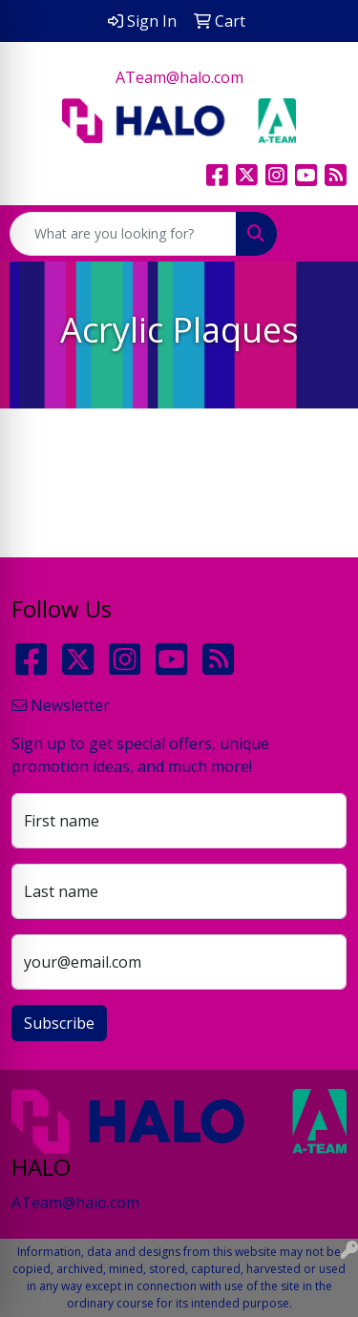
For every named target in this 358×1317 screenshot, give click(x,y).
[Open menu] (320, 234)
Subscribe (59, 1023)
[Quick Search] (123, 234)
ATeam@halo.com (179, 77)
